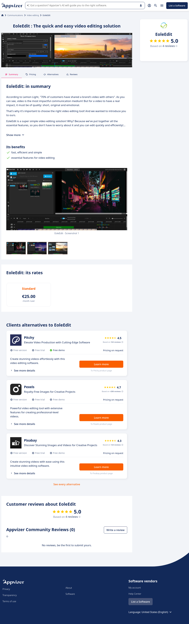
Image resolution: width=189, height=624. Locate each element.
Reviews (72, 74)
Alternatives (51, 74)
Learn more (101, 364)
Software (70, 593)
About (69, 587)
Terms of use (9, 601)
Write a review (115, 530)
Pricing (31, 74)
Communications (15, 15)
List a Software (177, 5)
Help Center (134, 593)
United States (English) (157, 612)
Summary (11, 74)
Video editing (33, 15)
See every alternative (66, 484)
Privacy (6, 589)
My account (134, 587)
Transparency (10, 595)
